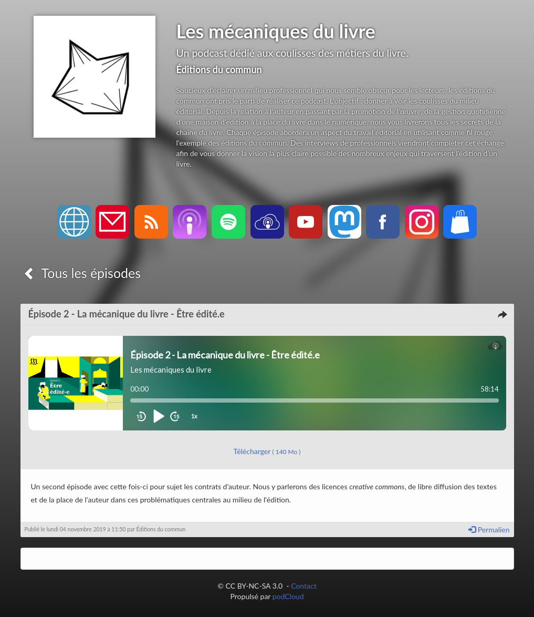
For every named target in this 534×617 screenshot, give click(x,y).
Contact (304, 585)
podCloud (288, 596)
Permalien (488, 529)
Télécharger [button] (267, 451)
